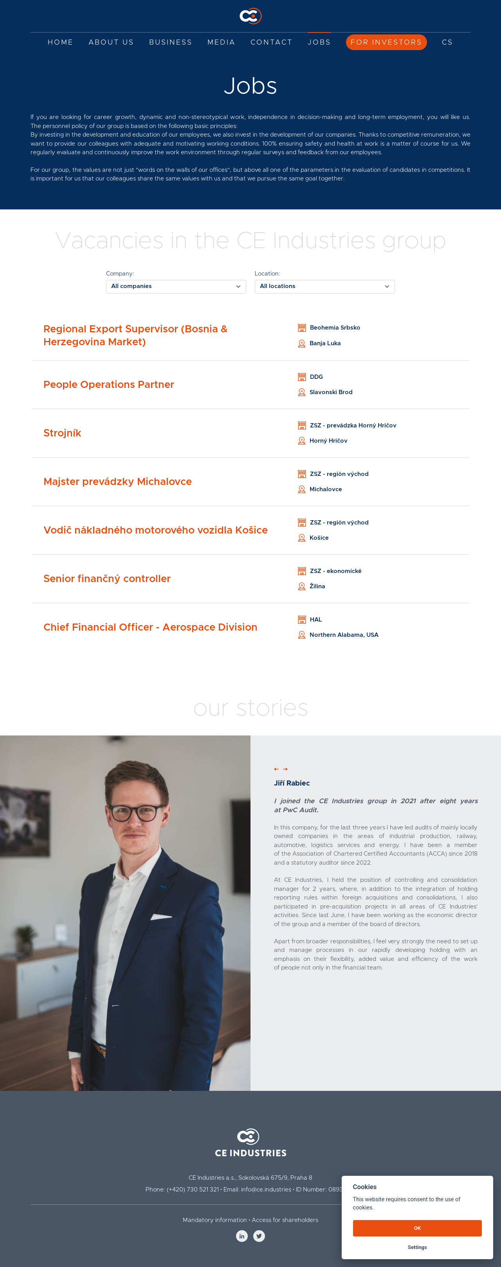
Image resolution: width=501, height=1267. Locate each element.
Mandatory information (215, 1220)
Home (61, 42)
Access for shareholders (285, 1220)
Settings (417, 1247)
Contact (271, 42)
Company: (120, 274)
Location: (267, 274)
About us (111, 42)
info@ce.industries (266, 1190)
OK (417, 1228)
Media (221, 42)
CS (447, 42)
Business (171, 42)
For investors (386, 42)
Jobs (319, 42)
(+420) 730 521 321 (193, 1190)
